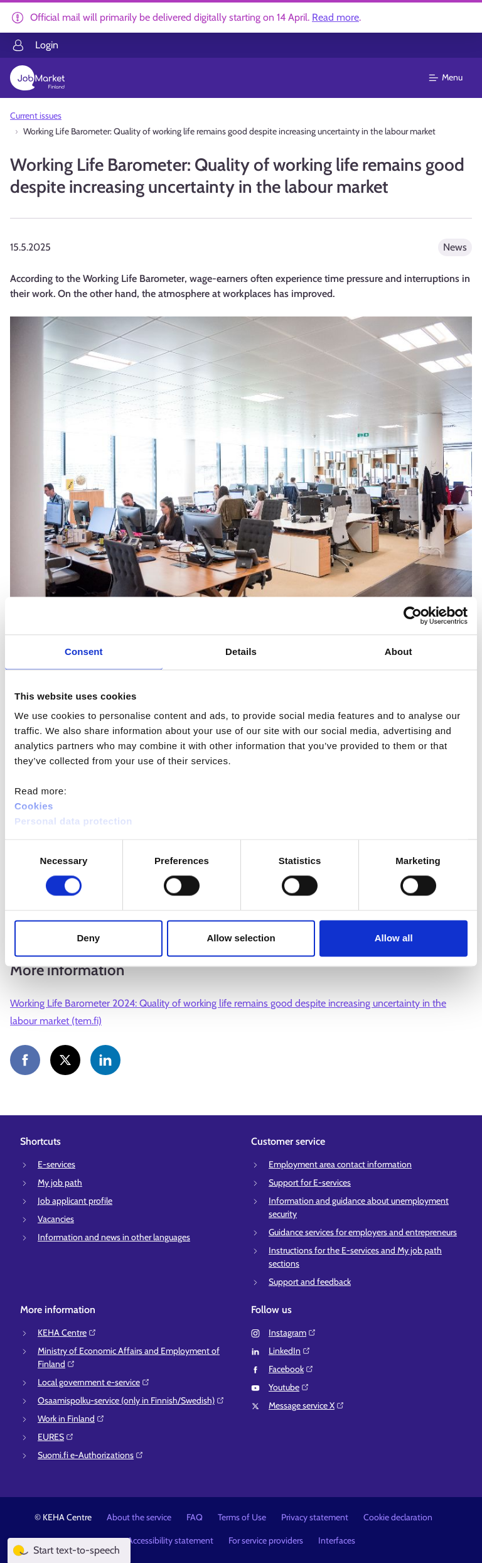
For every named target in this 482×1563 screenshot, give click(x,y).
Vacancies (56, 1219)
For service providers (265, 1540)
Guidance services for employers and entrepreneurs (363, 1232)
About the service (139, 1517)
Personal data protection (73, 821)
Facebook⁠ (291, 1369)
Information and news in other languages (114, 1237)
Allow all (394, 938)
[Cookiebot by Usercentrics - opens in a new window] (413, 615)
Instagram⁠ (292, 1332)
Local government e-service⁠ (94, 1382)
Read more (335, 17)
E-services (56, 1164)
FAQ (194, 1517)
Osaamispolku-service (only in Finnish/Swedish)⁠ (131, 1400)
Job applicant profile (75, 1200)
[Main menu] (453, 77)
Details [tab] (241, 651)
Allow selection (240, 938)
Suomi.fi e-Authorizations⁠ (91, 1455)
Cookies (33, 806)
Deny (88, 938)
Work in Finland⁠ (71, 1418)
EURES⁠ (56, 1436)
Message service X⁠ (307, 1405)
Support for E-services (310, 1182)
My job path (60, 1182)
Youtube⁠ (289, 1387)
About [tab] (398, 651)
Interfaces (336, 1540)
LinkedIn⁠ (290, 1350)
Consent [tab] (84, 651)
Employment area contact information (340, 1164)
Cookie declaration (397, 1517)
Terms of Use (242, 1517)
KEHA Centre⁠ (67, 1332)
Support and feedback (310, 1281)
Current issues (36, 115)
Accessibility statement (170, 1540)
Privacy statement (314, 1517)
